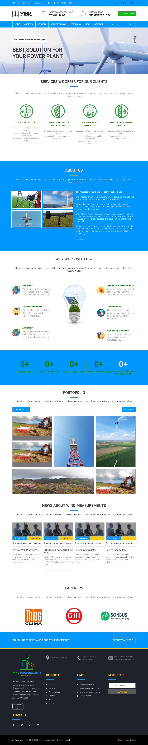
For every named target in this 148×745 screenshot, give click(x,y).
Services (42, 24)
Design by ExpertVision (127, 740)
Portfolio (75, 24)
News (87, 24)
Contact (98, 24)
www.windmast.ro (85, 685)
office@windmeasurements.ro (27, 3)
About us (28, 24)
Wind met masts (26, 122)
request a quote (127, 13)
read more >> (81, 240)
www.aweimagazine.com (88, 692)
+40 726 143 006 (57, 3)
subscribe (122, 692)
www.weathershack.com (88, 688)
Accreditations (58, 24)
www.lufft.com (84, 696)
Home (17, 24)
